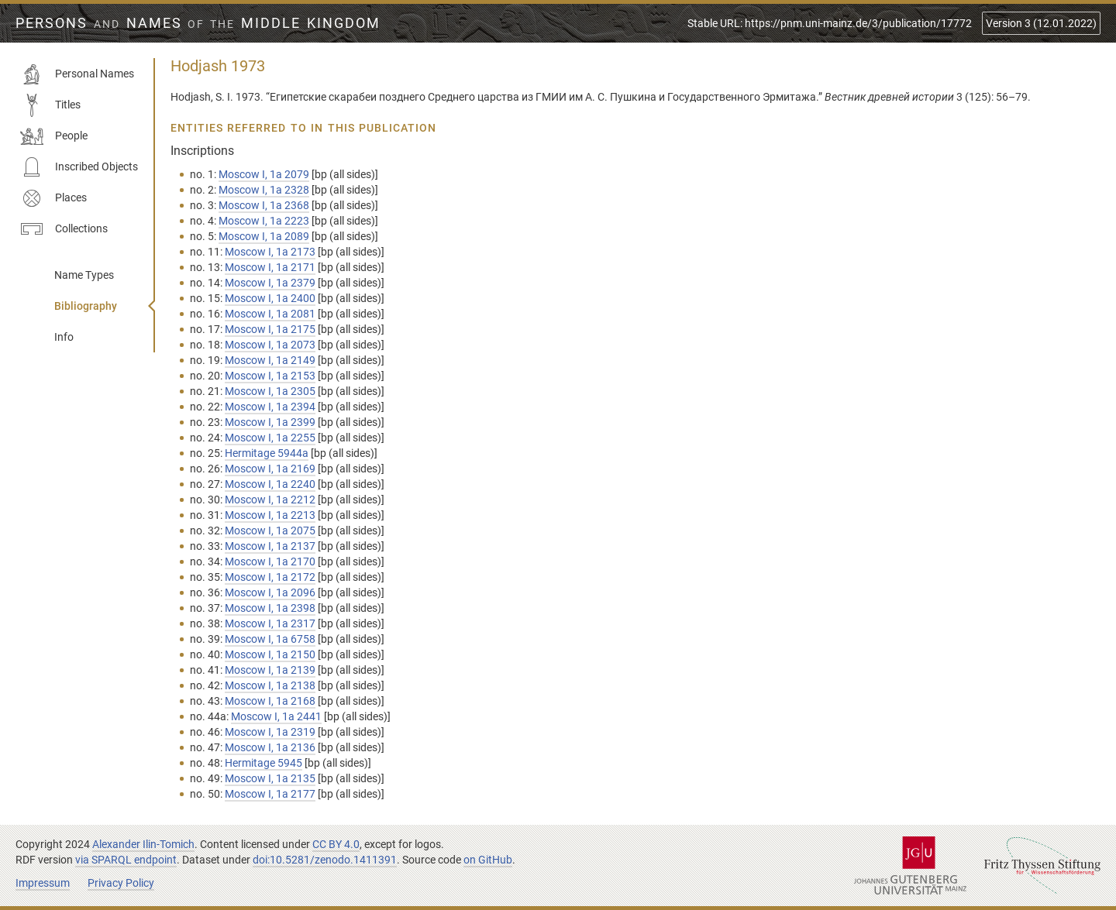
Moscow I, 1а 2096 (270, 592)
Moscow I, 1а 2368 (264, 205)
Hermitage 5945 (263, 763)
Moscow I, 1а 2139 (270, 670)
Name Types (84, 275)
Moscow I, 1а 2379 (270, 282)
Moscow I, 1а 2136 (270, 747)
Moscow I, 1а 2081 (270, 313)
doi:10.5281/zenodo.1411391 (325, 859)
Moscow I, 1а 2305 (270, 391)
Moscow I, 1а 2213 (270, 515)
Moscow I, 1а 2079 (264, 174)
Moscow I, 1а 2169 (270, 468)
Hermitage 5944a (266, 453)
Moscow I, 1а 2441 (276, 716)
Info (64, 337)
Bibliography (85, 306)
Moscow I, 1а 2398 (270, 608)
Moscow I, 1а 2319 (270, 732)
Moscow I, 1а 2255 (270, 437)
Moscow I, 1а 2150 (270, 654)
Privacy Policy (121, 883)
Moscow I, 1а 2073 (270, 344)
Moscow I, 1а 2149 (270, 360)
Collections (64, 229)
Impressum (43, 883)
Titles (50, 105)
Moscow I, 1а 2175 (270, 329)
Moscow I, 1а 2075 (270, 530)
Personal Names (77, 74)
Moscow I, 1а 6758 (270, 639)
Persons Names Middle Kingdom (198, 23)
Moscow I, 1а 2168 (270, 701)
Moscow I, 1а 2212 (270, 499)
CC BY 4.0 (336, 844)
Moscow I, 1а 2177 (270, 794)
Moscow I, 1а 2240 (270, 484)
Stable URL (829, 23)
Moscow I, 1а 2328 (264, 190)
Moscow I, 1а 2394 (270, 406)
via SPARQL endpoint (126, 859)
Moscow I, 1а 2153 (270, 375)
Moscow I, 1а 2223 (264, 221)
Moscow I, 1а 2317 (270, 623)
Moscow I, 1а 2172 (270, 577)
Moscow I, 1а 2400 (270, 298)
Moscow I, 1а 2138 (270, 685)
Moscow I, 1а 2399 (270, 422)
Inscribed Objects (79, 167)
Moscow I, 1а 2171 (270, 267)
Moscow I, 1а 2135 (270, 778)
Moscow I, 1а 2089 (264, 236)
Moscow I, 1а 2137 (270, 546)
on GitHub (487, 859)
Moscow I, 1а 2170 (270, 561)
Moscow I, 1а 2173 (270, 252)
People (54, 136)
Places (53, 198)
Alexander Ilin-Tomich (143, 844)
